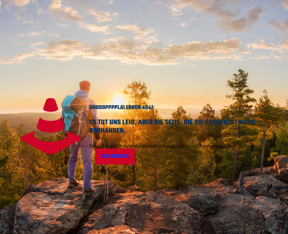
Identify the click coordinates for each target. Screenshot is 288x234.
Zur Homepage (115, 156)
